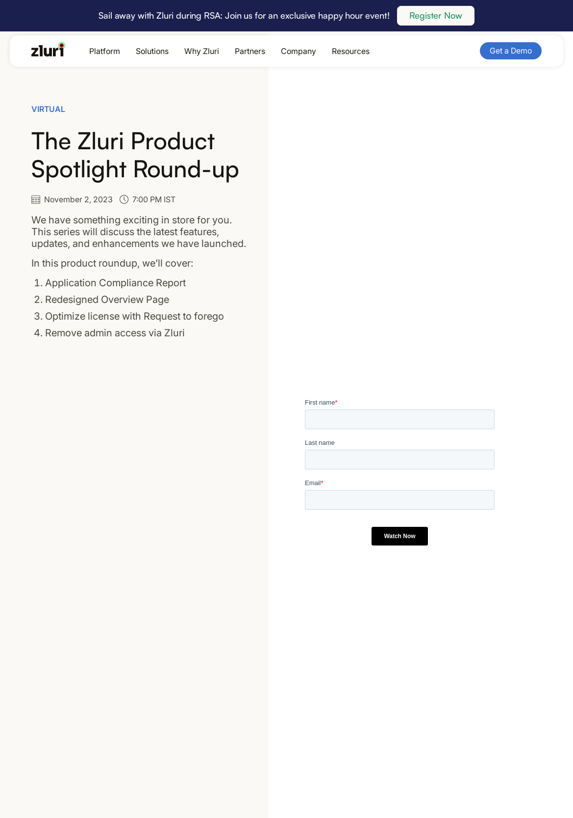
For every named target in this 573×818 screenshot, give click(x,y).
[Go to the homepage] (48, 49)
